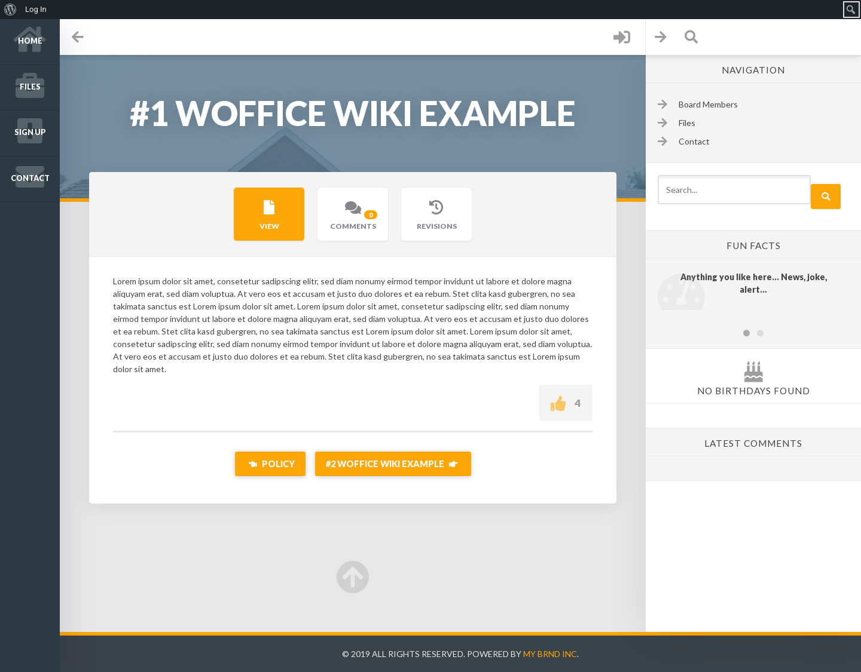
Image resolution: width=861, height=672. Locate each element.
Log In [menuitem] (36, 9)
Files (30, 86)
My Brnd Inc (550, 654)
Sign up (30, 132)
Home (30, 40)
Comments (355, 219)
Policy (270, 464)
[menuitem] (10, 9)
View (269, 226)
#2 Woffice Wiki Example (393, 464)
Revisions (437, 226)
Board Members (708, 104)
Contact (30, 178)
